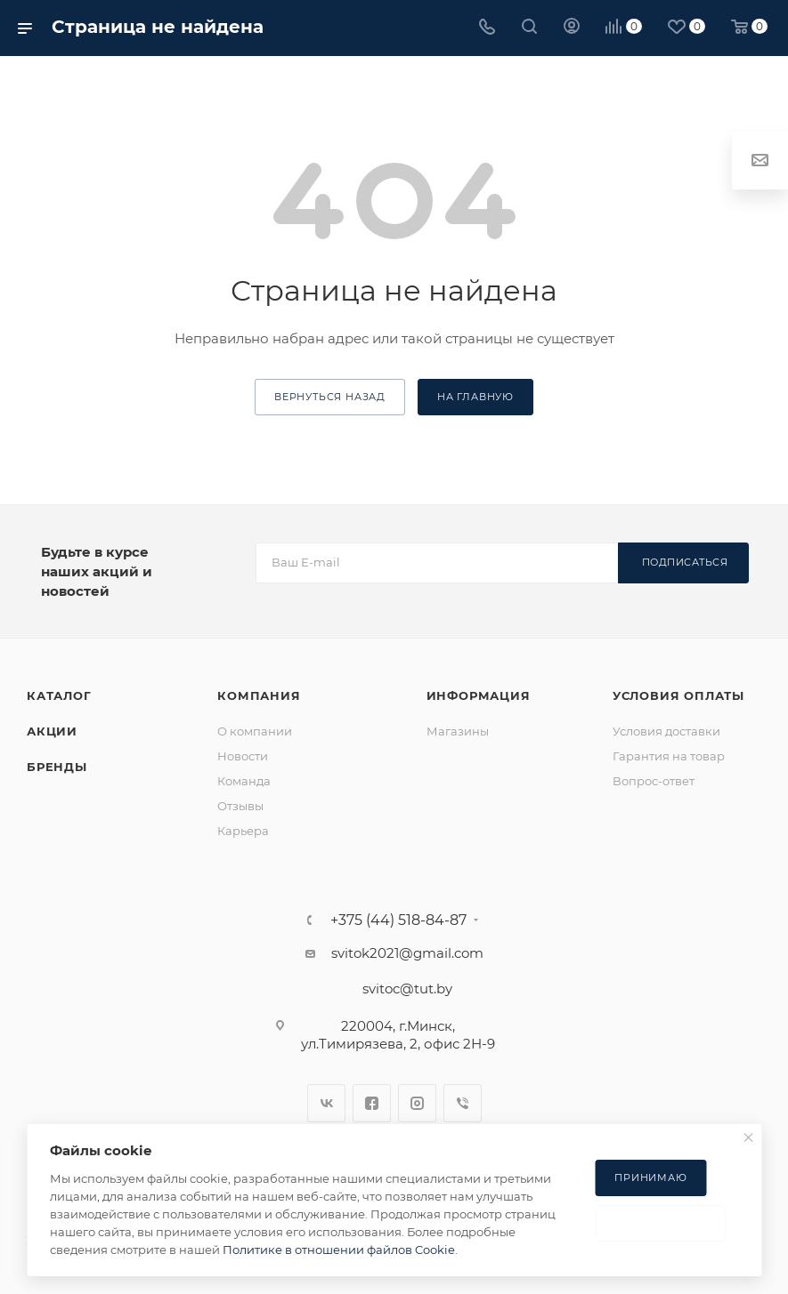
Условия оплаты (678, 695)
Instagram (417, 1103)
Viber (462, 1103)
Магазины (457, 731)
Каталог (59, 695)
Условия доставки (666, 731)
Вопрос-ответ (654, 781)
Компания (258, 695)
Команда (244, 781)
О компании (254, 731)
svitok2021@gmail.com (407, 952)
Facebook (372, 1103)
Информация (478, 695)
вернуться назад (330, 396)
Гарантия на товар (669, 756)
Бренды (57, 767)
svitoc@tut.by (407, 988)
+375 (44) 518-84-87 (398, 920)
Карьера (243, 831)
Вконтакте (326, 1103)
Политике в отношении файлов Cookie (339, 1249)
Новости (242, 756)
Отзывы (240, 806)
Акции (52, 731)
